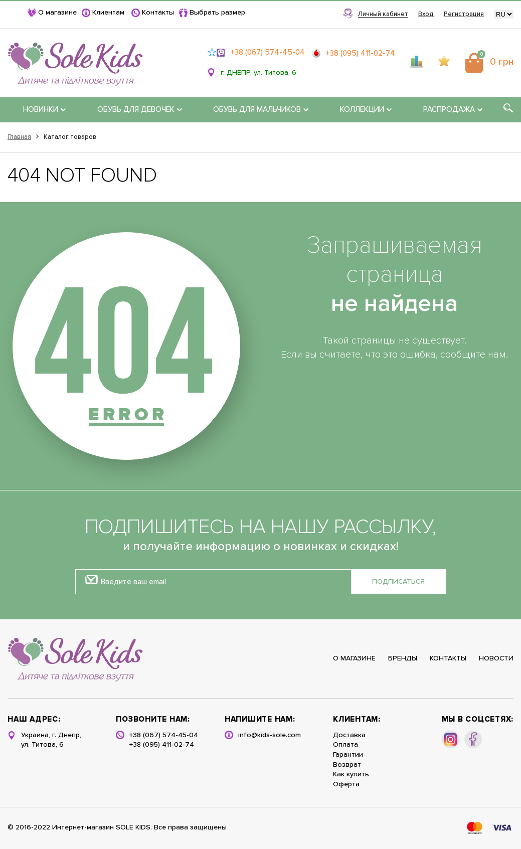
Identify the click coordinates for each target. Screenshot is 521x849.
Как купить (351, 774)
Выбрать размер (217, 12)
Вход (426, 14)
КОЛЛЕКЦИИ (366, 109)
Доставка (349, 735)
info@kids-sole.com (269, 735)
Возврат (347, 764)
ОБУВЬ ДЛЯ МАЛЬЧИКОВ (260, 109)
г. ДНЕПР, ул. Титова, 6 (258, 72)
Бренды (402, 658)
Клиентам (108, 12)
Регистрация (464, 14)
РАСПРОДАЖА (452, 109)
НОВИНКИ (44, 109)
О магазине (57, 12)
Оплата (345, 744)
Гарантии (348, 754)
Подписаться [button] (398, 581)
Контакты (158, 12)
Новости (496, 658)
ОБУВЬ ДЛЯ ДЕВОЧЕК (139, 109)
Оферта (346, 784)
